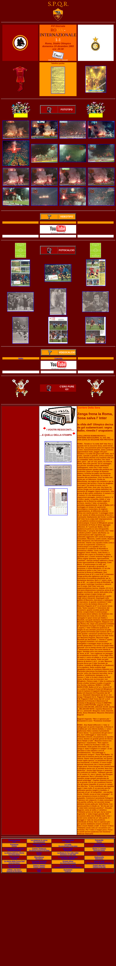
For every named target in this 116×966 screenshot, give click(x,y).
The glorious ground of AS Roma (39, 850)
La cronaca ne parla (68, 865)
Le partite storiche (39, 861)
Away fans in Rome (99, 846)
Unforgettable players (14, 850)
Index (14, 842)
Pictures (99, 842)
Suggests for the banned (14, 871)
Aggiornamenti (68, 840)
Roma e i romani (99, 849)
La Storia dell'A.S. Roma (14, 853)
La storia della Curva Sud (14, 861)
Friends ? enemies (39, 867)
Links (39, 870)
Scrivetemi (68, 870)
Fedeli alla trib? (99, 865)
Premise (14, 846)
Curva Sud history (14, 863)
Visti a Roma (99, 844)
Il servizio (58, 358)
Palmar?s (39, 846)
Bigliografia (99, 857)
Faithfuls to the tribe (99, 867)
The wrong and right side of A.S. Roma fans (68, 867)
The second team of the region (67, 846)
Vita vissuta (14, 857)
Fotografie (99, 840)
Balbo (20, 358)
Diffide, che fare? (14, 870)
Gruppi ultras (68, 861)
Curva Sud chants (14, 867)
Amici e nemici (39, 865)
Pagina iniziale (14, 840)
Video (99, 853)
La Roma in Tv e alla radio (67, 853)
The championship (39, 842)
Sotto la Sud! (99, 861)
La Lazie (68, 844)
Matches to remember (39, 863)
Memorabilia (68, 849)
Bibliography (99, 858)
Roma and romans (99, 850)
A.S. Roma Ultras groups (68, 863)
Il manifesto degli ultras (67, 857)
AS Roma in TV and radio (68, 854)
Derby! (39, 853)
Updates (67, 842)
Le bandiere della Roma (14, 849)
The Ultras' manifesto (68, 858)
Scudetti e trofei (39, 844)
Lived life (14, 858)
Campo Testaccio (39, 849)
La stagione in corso (39, 840)
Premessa (14, 844)
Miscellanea (39, 857)
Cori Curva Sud (14, 865)
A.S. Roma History (14, 854)
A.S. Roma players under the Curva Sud (99, 863)
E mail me (68, 871)
